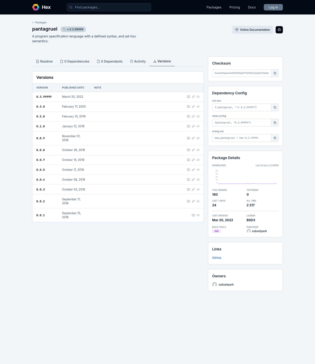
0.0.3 (40, 189)
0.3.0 (40, 106)
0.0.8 (40, 150)
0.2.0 (40, 116)
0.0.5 (40, 170)
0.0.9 (40, 138)
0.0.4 (40, 179)
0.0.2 (40, 201)
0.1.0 (40, 126)
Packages (214, 7)
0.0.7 (40, 160)
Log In (273, 7)
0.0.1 (40, 215)
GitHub (216, 257)
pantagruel (44, 29)
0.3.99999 (44, 97)
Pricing (234, 7)
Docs (252, 7)
